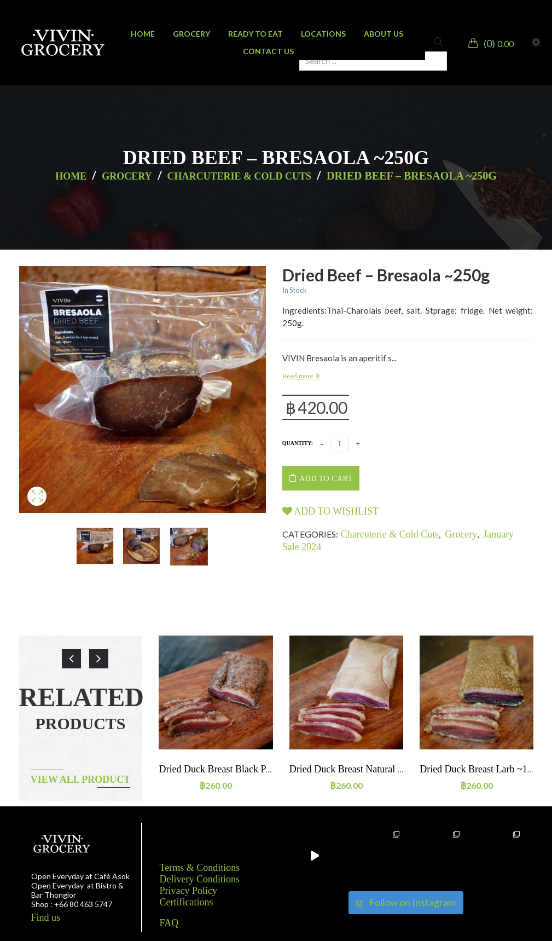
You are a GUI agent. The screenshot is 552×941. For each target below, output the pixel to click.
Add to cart (325, 479)
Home (70, 176)
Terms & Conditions (200, 867)
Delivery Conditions (200, 879)
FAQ (169, 922)
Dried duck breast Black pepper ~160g (237, 769)
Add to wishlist (330, 511)
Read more (297, 376)
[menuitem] (143, 34)
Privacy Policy (189, 890)
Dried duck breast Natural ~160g (356, 769)
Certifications (186, 902)
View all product (81, 779)
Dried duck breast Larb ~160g (481, 769)
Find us (46, 917)
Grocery (127, 176)
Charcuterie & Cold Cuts (239, 176)
